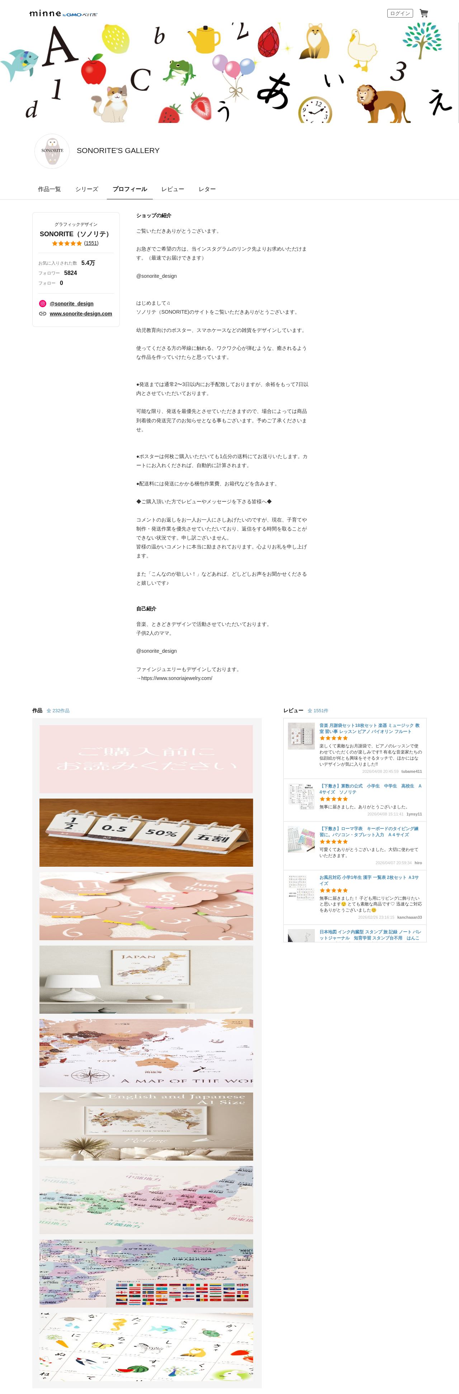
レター (207, 189)
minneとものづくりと (214, 999)
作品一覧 (49, 189)
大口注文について (209, 1083)
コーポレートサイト (214, 1301)
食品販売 (111, 1012)
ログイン (400, 13)
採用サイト (255, 1301)
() (76, 243)
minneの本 (200, 1039)
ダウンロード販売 (123, 1039)
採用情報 (270, 1116)
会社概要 (244, 1116)
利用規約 (284, 1026)
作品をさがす (31, 1026)
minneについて (33, 999)
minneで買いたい (36, 1012)
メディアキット (303, 1116)
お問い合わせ (290, 1051)
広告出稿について (209, 1070)
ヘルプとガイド (293, 1012)
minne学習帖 (202, 1012)
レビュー (172, 189)
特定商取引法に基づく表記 (40, 1116)
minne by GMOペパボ (63, 13)
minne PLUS (116, 1051)
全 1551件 (318, 710)
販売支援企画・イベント (132, 1078)
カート (424, 13)
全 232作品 (58, 710)
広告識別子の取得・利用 (151, 1116)
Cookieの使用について (96, 1116)
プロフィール (130, 189)
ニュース (197, 1026)
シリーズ (86, 189)
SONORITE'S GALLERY (155, 150)
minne (46, 1105)
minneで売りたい (122, 999)
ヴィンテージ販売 (123, 1026)
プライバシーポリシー (205, 1116)
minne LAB (114, 1065)
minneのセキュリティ (300, 1039)
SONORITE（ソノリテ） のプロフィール (149, 960)
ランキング (28, 1051)
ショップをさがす (37, 1039)
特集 (20, 1065)
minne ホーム (44, 960)
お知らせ (284, 999)
